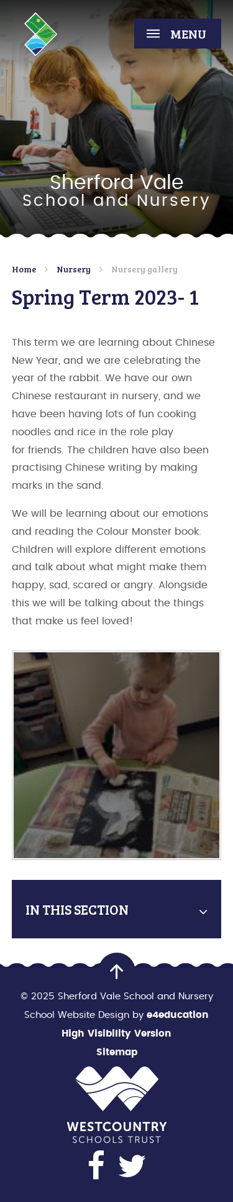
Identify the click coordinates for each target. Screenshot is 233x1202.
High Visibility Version (116, 1033)
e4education (178, 1015)
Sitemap (116, 1052)
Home (24, 269)
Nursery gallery (144, 269)
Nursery (74, 269)
